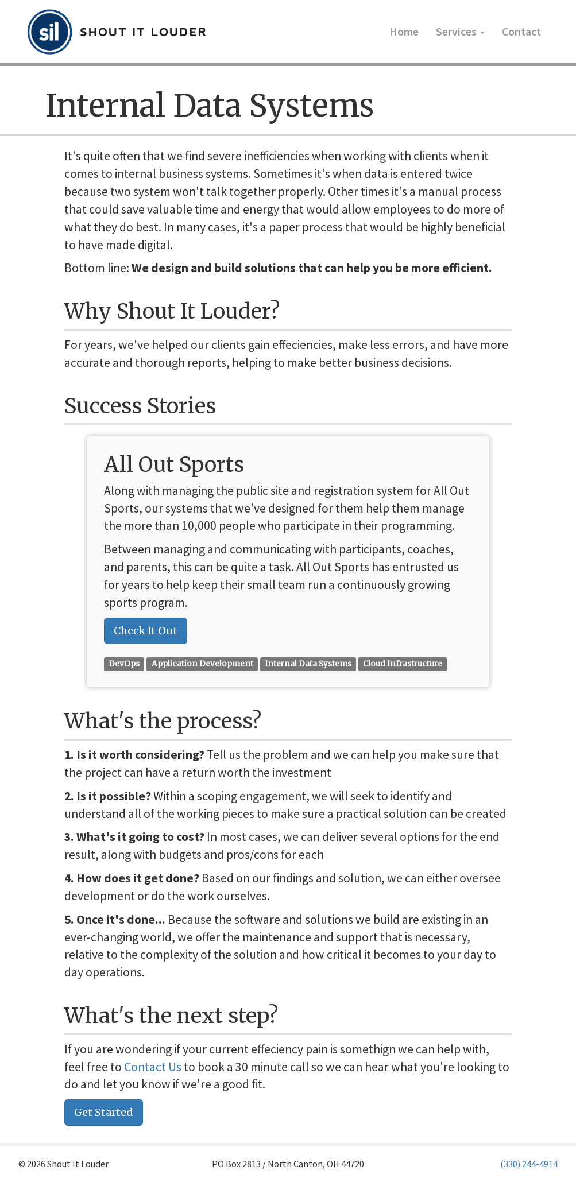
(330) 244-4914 (529, 1163)
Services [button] (460, 31)
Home (404, 31)
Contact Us (152, 1067)
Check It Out (145, 630)
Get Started (103, 1112)
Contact (521, 31)
